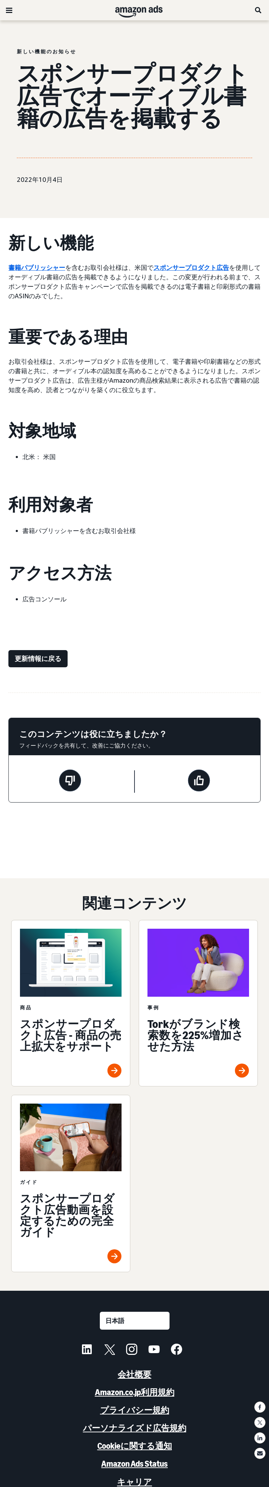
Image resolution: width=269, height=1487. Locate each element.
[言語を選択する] (135, 1321)
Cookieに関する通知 (134, 1446)
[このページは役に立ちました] (199, 781)
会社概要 (134, 1374)
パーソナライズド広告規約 (134, 1428)
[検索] (258, 10)
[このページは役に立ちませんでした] (70, 781)
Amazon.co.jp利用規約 (134, 1392)
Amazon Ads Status (134, 1464)
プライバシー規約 (134, 1410)
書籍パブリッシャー (36, 267)
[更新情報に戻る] (38, 658)
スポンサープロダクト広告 (191, 267)
